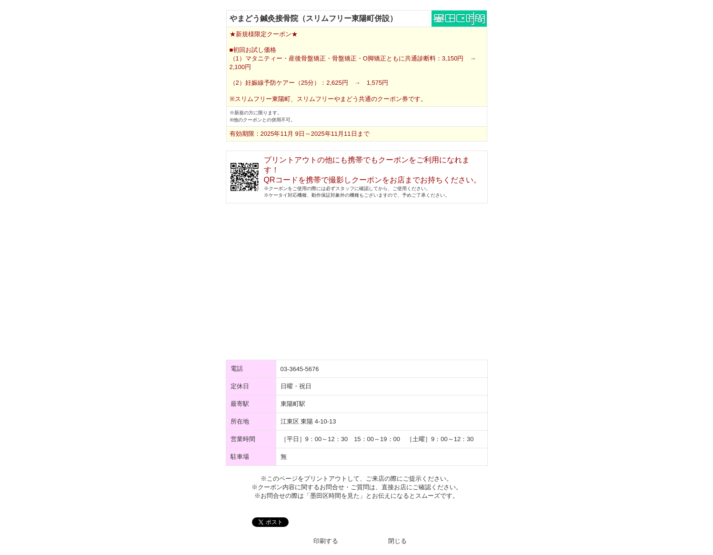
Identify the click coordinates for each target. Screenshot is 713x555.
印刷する (325, 541)
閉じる (397, 541)
